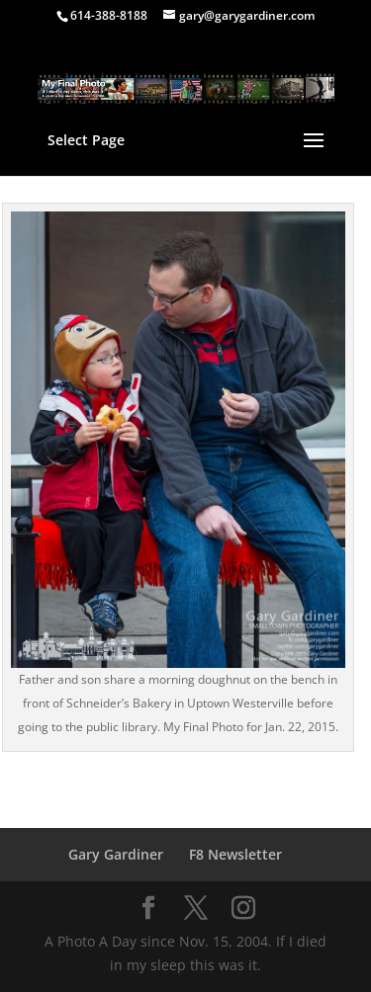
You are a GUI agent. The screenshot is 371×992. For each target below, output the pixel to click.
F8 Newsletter (235, 854)
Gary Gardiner (115, 854)
